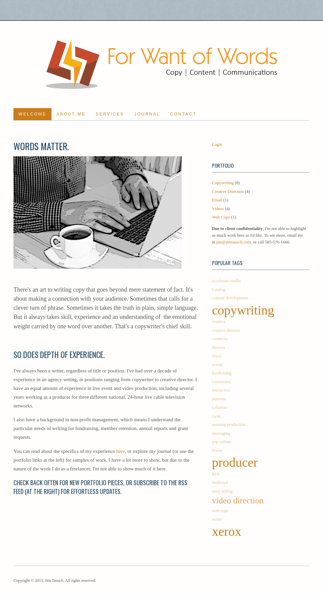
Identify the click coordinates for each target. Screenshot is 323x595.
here (120, 451)
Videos (218, 208)
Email (217, 200)
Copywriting (223, 182)
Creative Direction (228, 191)
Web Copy (221, 217)
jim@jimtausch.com (233, 242)
